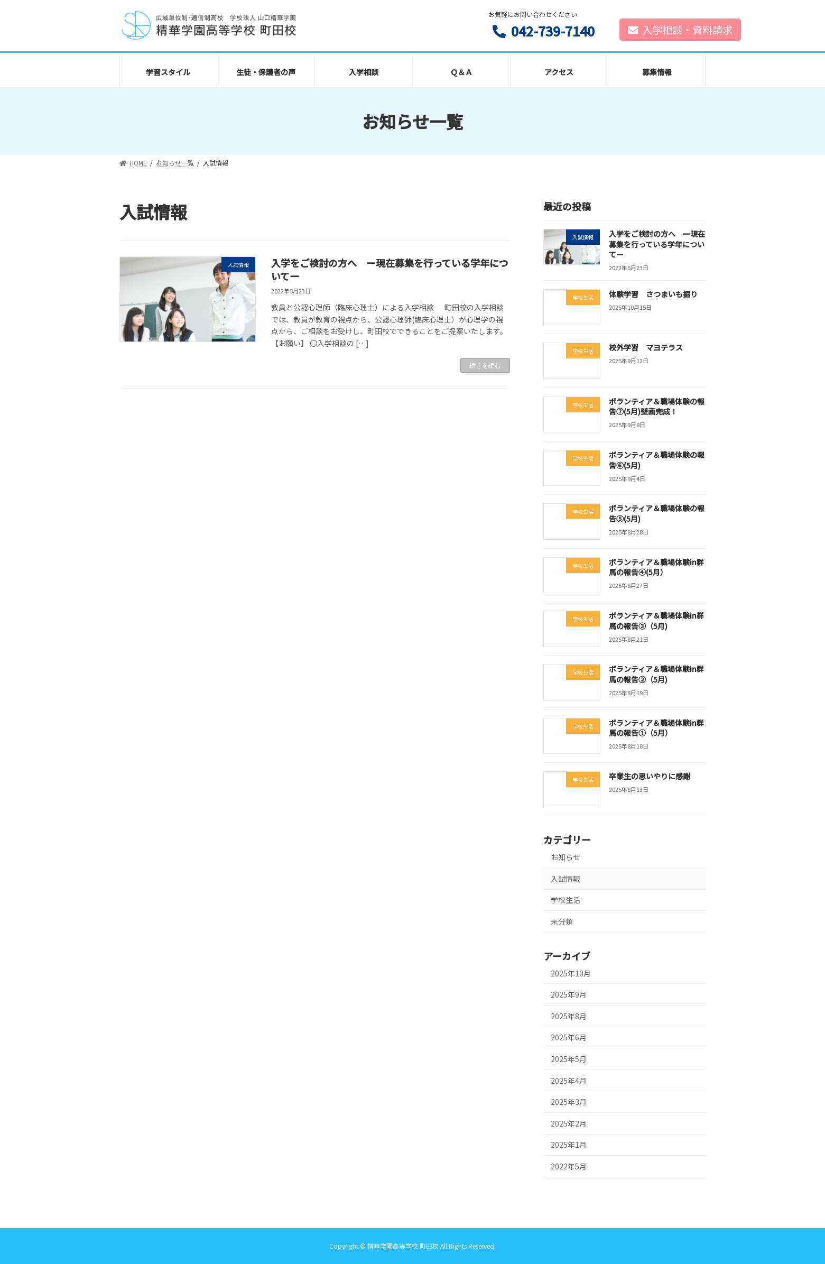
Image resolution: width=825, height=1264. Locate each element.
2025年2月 (569, 1123)
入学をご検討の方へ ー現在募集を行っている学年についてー (389, 269)
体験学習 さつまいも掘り (652, 294)
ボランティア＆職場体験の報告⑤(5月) (656, 513)
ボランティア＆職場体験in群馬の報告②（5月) (655, 674)
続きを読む (485, 365)
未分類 (562, 921)
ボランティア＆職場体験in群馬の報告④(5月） (655, 567)
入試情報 (565, 878)
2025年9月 (569, 994)
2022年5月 (569, 1166)
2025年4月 (569, 1080)
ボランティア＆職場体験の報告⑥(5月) (656, 459)
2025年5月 (569, 1059)
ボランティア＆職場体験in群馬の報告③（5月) (655, 620)
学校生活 (565, 899)
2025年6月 (569, 1037)
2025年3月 (569, 1101)
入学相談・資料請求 (680, 29)
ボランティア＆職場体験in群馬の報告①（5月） (655, 728)
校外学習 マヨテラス (645, 348)
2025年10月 (571, 973)
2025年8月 (569, 1016)
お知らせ (565, 857)
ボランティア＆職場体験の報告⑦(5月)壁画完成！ (656, 406)
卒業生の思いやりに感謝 (649, 776)
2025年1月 (569, 1145)
